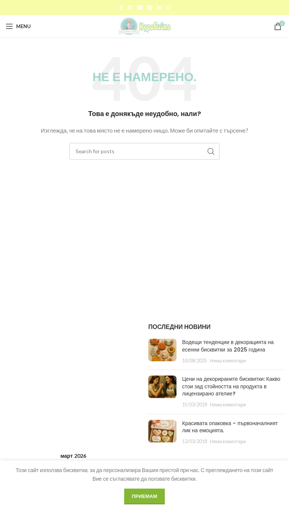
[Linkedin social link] (159, 8)
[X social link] (130, 8)
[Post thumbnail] (162, 351)
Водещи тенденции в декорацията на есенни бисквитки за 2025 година (228, 345)
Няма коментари (228, 361)
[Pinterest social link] (150, 8)
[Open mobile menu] (18, 26)
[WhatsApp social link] (168, 8)
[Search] (144, 151)
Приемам (144, 496)
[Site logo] (144, 26)
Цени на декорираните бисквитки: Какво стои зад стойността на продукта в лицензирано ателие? (231, 386)
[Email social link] (140, 8)
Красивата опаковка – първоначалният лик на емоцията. (230, 427)
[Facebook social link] (120, 8)
